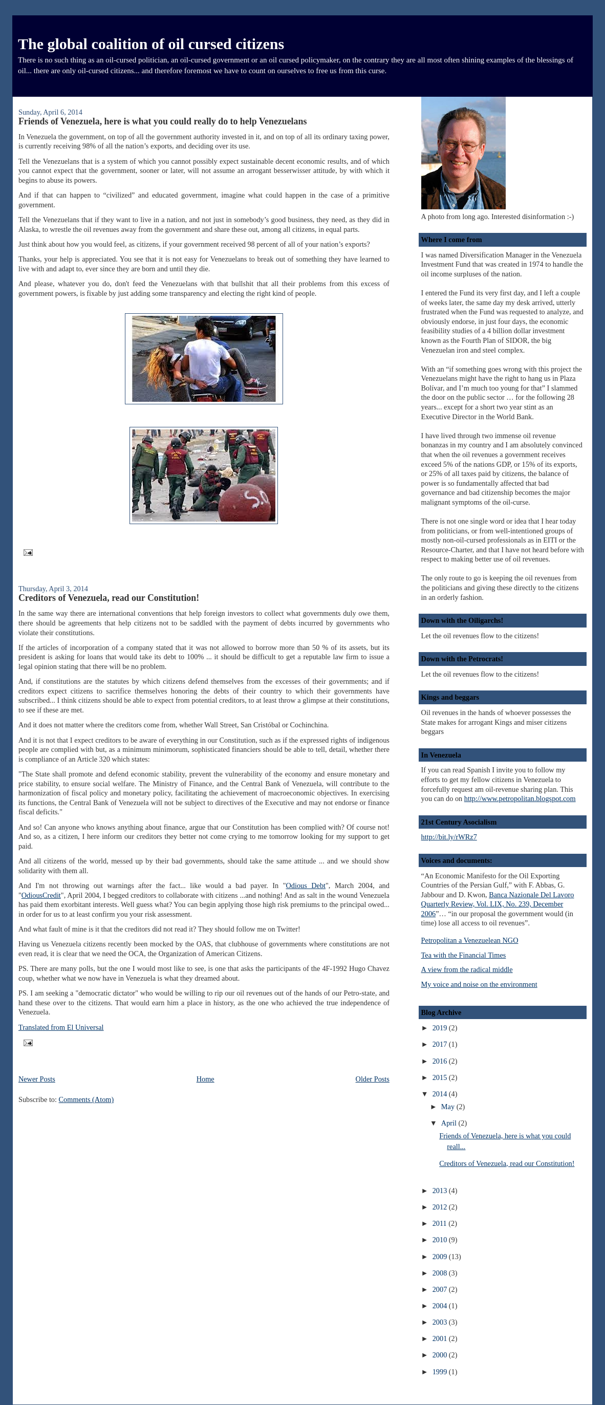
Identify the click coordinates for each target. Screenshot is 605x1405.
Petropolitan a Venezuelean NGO (469, 940)
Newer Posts (36, 1079)
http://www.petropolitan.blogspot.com (520, 798)
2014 (441, 1094)
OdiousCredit (41, 895)
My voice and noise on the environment (479, 984)
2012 (441, 1207)
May (449, 1107)
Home (205, 1079)
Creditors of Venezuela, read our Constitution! (108, 598)
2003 (441, 1322)
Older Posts (373, 1079)
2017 (441, 1044)
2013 (441, 1190)
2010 (441, 1240)
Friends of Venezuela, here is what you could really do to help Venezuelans (162, 121)
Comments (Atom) (86, 1099)
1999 (441, 1372)
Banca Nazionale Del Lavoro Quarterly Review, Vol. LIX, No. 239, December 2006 (497, 904)
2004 (441, 1306)
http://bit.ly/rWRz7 (449, 837)
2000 (441, 1355)
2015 (441, 1077)
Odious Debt (306, 885)
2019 (441, 1028)
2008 (441, 1273)
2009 (441, 1256)
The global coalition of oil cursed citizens (151, 43)
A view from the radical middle (467, 969)
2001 (441, 1338)
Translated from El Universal (61, 1027)
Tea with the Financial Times (463, 955)
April (450, 1123)
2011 (441, 1223)
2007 (441, 1289)
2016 (441, 1061)
